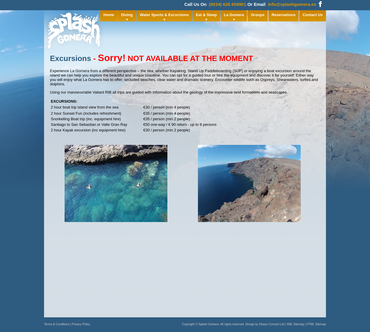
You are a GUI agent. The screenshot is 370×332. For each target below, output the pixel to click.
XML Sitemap (295, 324)
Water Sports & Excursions (164, 15)
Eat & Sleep (206, 15)
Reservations (284, 15)
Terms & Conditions (57, 324)
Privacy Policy (81, 324)
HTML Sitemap (316, 324)
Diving (127, 15)
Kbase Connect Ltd (271, 324)
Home (108, 15)
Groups (257, 15)
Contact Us (312, 15)
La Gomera (234, 15)
